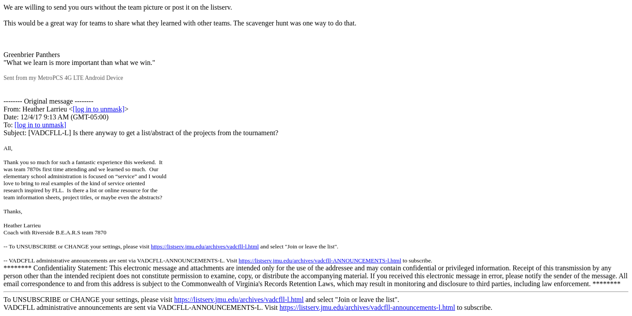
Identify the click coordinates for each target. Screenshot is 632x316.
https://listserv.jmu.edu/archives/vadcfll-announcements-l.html (367, 307)
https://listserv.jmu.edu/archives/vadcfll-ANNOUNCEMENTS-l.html (320, 260)
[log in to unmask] (99, 109)
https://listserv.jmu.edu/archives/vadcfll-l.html (205, 246)
